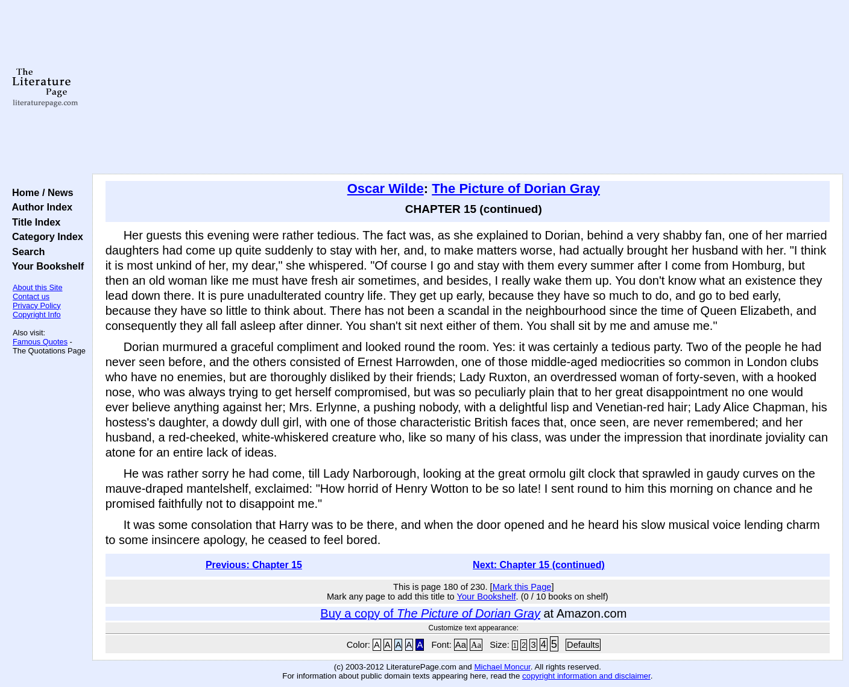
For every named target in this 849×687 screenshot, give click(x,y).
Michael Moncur (502, 666)
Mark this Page (522, 587)
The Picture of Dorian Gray (516, 188)
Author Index (39, 206)
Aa (460, 645)
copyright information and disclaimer (586, 675)
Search (26, 251)
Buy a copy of (430, 613)
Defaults (583, 645)
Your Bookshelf (45, 266)
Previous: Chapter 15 (254, 565)
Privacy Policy (37, 305)
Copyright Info (37, 314)
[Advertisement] (467, 87)
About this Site (38, 287)
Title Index (33, 222)
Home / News (40, 192)
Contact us (31, 296)
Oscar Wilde (385, 188)
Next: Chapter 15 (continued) (539, 565)
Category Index (45, 236)
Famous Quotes (40, 341)
